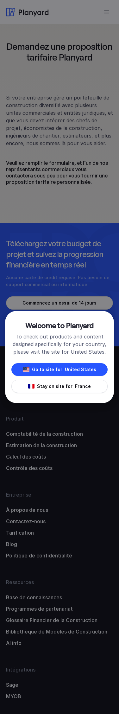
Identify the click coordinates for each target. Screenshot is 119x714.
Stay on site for (59, 386)
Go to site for (59, 369)
